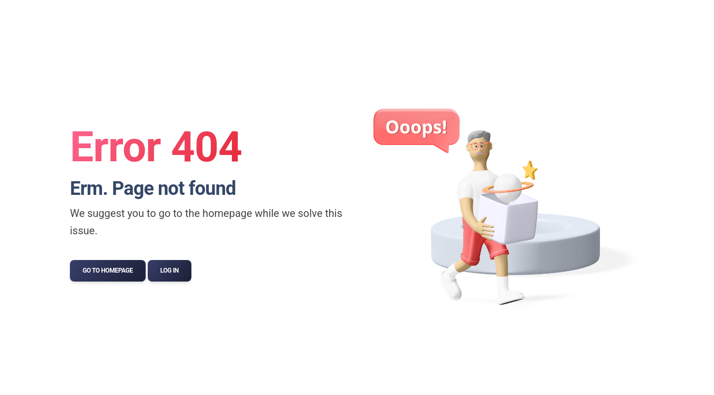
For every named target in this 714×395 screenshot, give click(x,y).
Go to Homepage (108, 270)
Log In (169, 270)
